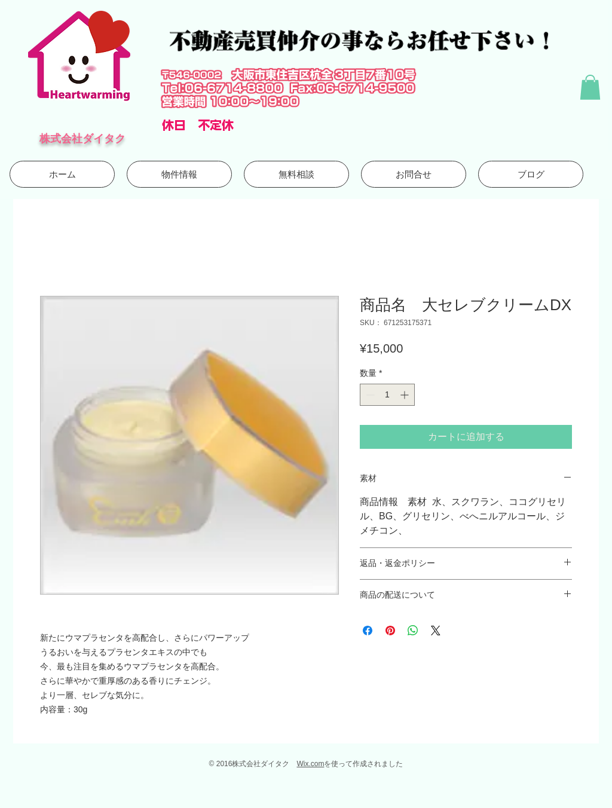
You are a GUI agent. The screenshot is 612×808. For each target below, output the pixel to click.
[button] (590, 87)
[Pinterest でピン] (390, 630)
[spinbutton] (387, 394)
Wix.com (310, 764)
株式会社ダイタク (82, 138)
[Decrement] (369, 394)
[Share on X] (436, 630)
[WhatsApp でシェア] (413, 630)
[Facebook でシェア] (367, 630)
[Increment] (405, 394)
